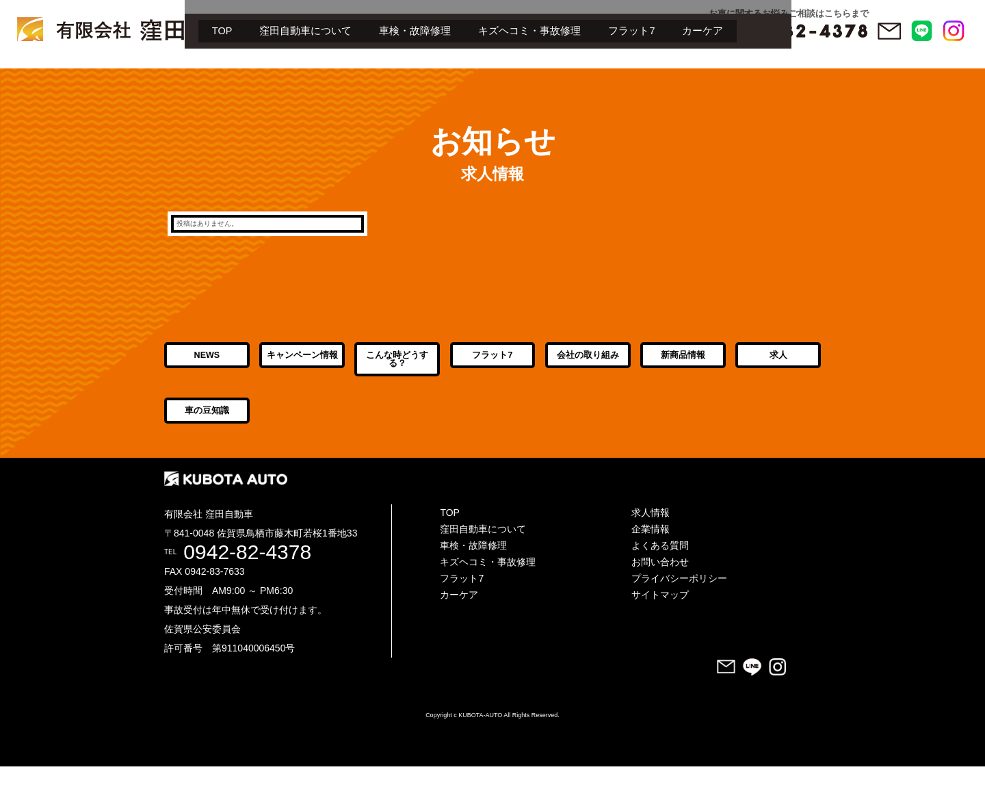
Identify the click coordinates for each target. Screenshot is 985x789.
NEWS (207, 367)
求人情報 (650, 535)
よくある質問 (660, 567)
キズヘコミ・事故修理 (348, 71)
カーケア (522, 71)
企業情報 (650, 551)
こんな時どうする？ (397, 371)
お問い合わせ (660, 584)
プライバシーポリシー (679, 600)
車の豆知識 (207, 434)
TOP (38, 71)
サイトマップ (660, 617)
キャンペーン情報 (302, 367)
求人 (778, 367)
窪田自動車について (123, 71)
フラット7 (451, 71)
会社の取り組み (588, 367)
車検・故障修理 (233, 71)
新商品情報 (683, 367)
